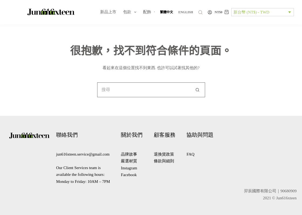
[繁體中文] (166, 12)
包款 (130, 12)
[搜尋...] (143, 89)
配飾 (150, 12)
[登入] (210, 12)
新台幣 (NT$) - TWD (251, 12)
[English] (185, 12)
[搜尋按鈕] (197, 89)
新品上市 (108, 12)
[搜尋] (200, 12)
